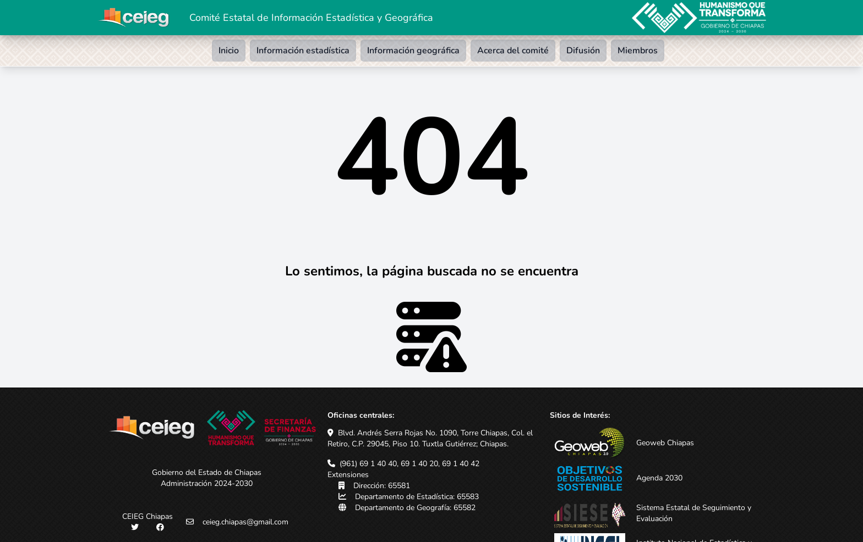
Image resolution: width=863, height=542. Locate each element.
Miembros (638, 51)
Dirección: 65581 (381, 485)
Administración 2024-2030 (207, 483)
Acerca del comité (513, 51)
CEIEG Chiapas (147, 516)
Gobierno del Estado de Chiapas (206, 472)
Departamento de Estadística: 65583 (417, 496)
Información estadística (302, 51)
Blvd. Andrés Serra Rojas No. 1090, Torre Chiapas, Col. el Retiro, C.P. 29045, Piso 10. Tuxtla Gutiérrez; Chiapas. (430, 438)
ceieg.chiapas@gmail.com (245, 522)
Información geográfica (413, 51)
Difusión (583, 51)
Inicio (229, 51)
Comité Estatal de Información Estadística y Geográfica (311, 17)
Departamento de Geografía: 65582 (415, 507)
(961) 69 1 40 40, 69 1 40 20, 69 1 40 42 (409, 463)
